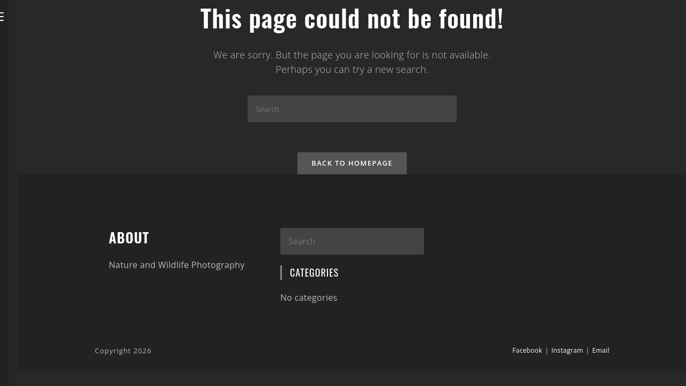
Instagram (567, 352)
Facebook (527, 352)
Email (600, 352)
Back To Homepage (351, 165)
